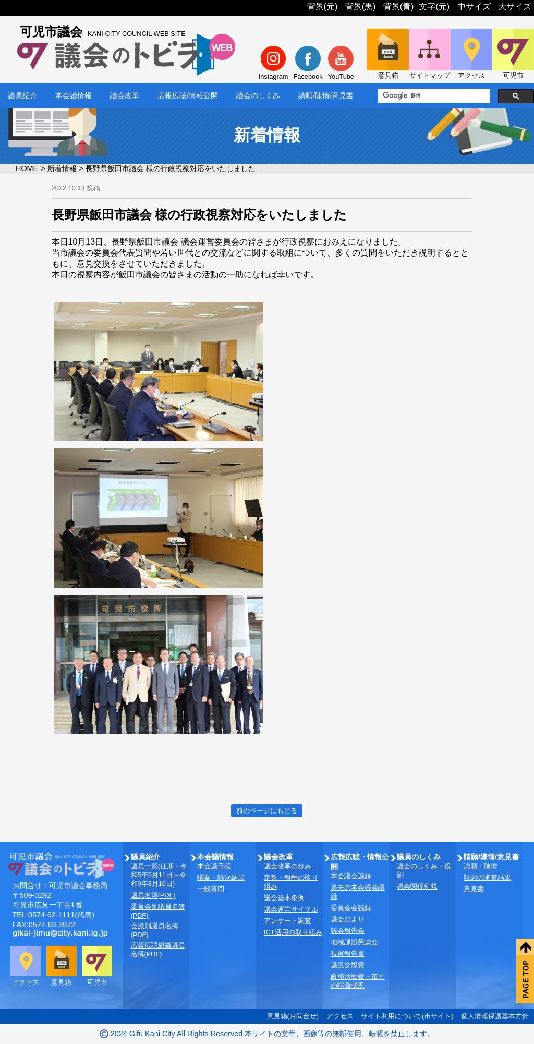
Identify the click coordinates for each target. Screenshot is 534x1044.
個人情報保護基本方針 (495, 1016)
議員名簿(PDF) (153, 895)
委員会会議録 (351, 908)
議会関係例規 (417, 886)
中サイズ (474, 6)
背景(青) (398, 6)
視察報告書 (348, 953)
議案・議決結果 (221, 877)
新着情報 (62, 168)
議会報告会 (348, 930)
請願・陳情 (480, 866)
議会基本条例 (284, 898)
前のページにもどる (266, 811)
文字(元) (434, 6)
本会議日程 (214, 866)
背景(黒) (360, 6)
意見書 (474, 889)
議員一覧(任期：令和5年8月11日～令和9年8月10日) (159, 875)
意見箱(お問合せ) (293, 1016)
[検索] (433, 96)
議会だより (348, 919)
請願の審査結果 (487, 877)
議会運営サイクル (291, 909)
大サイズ (514, 6)
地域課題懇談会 (354, 942)
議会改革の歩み (287, 866)
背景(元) (322, 6)
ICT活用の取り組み (293, 932)
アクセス (340, 1016)
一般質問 (210, 889)
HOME (27, 168)
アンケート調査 (287, 921)
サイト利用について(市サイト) (407, 1016)
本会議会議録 (351, 876)
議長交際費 (348, 965)
